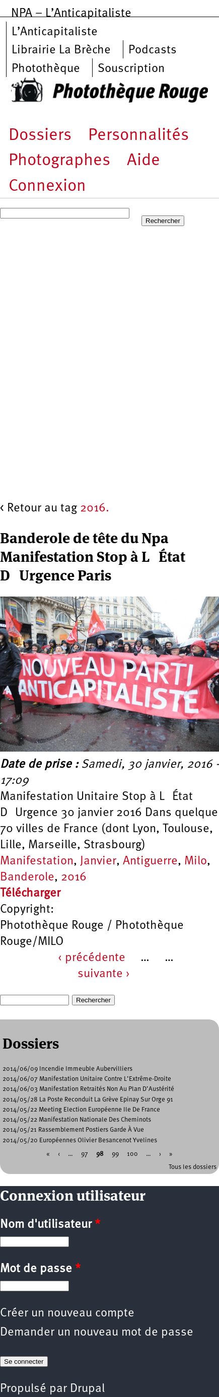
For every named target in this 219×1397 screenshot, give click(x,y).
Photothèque (46, 69)
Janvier (98, 861)
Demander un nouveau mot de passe (96, 1333)
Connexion (47, 186)
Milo (195, 861)
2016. (94, 508)
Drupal (87, 1389)
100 (132, 1153)
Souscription (131, 69)
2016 (74, 877)
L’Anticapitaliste (55, 32)
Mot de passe (40, 1269)
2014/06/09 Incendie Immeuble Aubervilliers (67, 1069)
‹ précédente (91, 958)
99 (115, 1153)
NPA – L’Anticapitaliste (71, 14)
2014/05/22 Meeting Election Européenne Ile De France (81, 1110)
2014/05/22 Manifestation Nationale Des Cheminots (77, 1120)
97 (84, 1153)
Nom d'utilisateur (50, 1225)
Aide (143, 161)
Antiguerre (150, 861)
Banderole (27, 877)
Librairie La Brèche (61, 50)
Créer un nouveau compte (67, 1313)
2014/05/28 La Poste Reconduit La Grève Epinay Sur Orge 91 (88, 1099)
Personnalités (138, 135)
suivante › (104, 974)
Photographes (59, 161)
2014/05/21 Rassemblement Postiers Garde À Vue (73, 1130)
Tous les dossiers (192, 1167)
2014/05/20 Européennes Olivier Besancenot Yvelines (80, 1140)
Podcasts (152, 50)
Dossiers (40, 135)
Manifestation (37, 861)
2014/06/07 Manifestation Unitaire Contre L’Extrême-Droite (87, 1079)
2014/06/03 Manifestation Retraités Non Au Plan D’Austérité (88, 1089)
